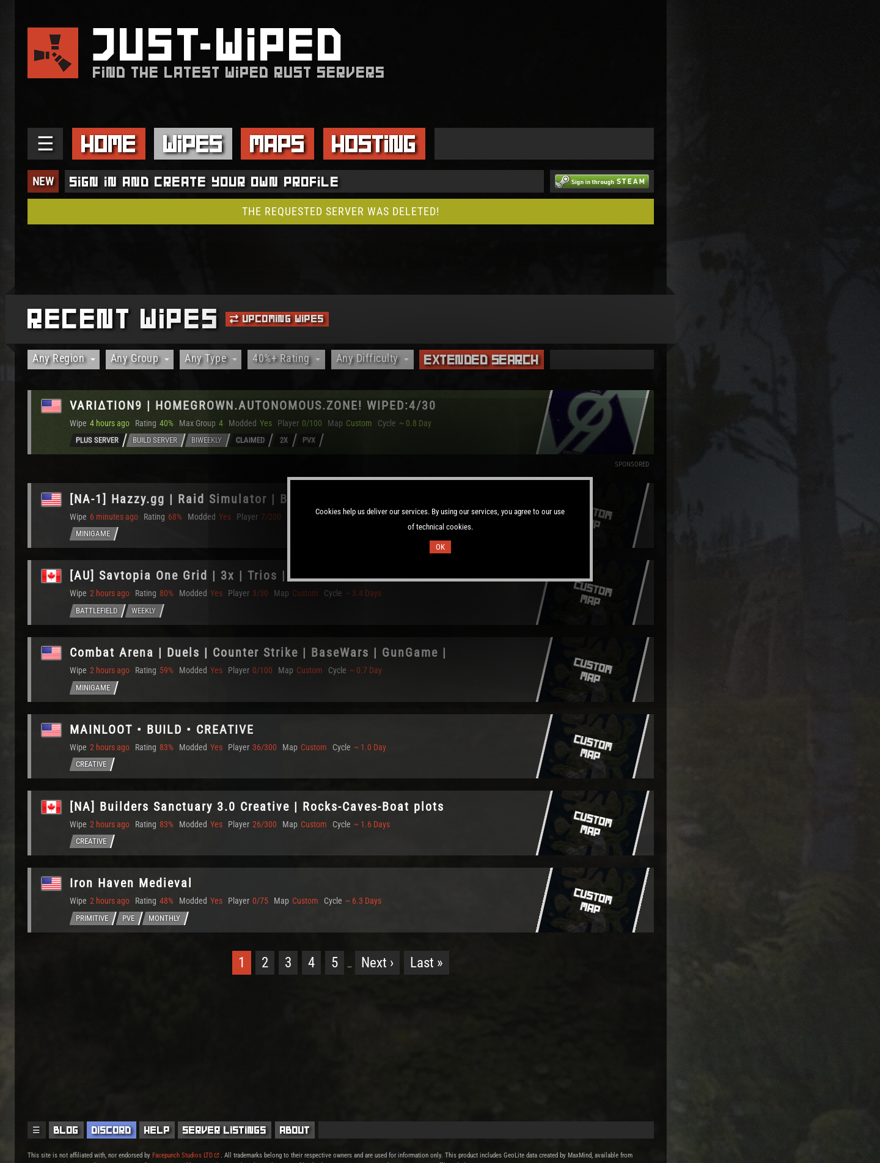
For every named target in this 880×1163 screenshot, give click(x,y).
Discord (111, 1130)
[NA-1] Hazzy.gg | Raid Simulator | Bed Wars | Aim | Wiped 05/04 (266, 499)
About (295, 1130)
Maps (277, 144)
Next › (377, 966)
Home (108, 144)
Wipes (193, 144)
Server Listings (224, 1130)
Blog (66, 1130)
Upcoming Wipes (277, 318)
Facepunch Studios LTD (185, 1155)
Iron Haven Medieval (133, 887)
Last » (426, 966)
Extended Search (481, 359)
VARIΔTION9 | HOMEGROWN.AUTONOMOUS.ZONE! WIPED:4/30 (255, 406)
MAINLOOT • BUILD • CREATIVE (164, 732)
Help (157, 1130)
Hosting (374, 144)
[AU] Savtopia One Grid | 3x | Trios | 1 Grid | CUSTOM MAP (247, 577)
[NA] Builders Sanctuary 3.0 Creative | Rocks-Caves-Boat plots (259, 809)
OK (440, 547)
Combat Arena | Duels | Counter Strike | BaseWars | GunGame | (260, 655)
